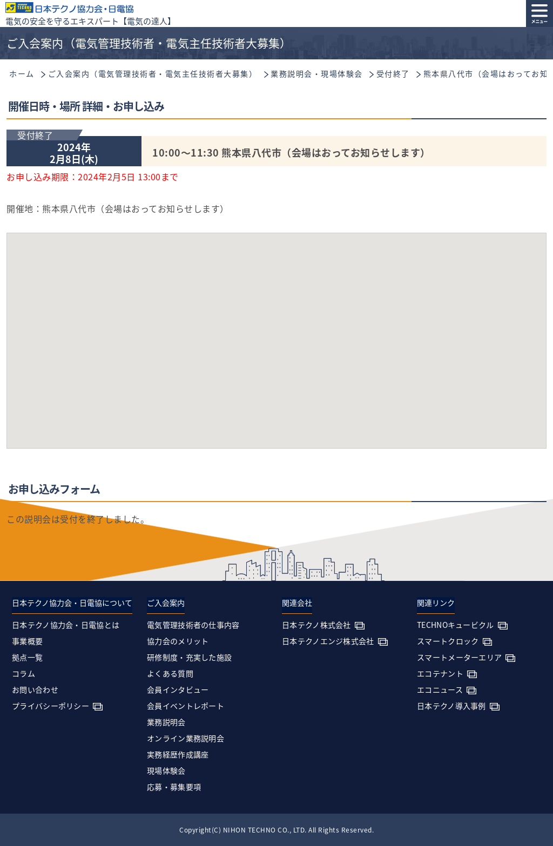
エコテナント (440, 673)
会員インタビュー (177, 689)
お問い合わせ (35, 689)
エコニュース (440, 689)
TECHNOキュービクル (455, 624)
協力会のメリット (177, 640)
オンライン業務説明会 (185, 738)
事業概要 (27, 640)
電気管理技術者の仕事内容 (193, 624)
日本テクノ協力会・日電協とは (65, 624)
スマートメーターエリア (459, 657)
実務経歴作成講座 (177, 754)
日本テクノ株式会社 (316, 624)
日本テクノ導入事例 (451, 705)
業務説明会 (166, 721)
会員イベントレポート (185, 705)
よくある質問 (170, 673)
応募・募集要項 (174, 786)
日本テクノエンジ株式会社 (328, 640)
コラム (23, 673)
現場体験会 (166, 770)
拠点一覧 (27, 657)
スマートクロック (447, 640)
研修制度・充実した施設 (189, 657)
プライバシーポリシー (50, 705)
